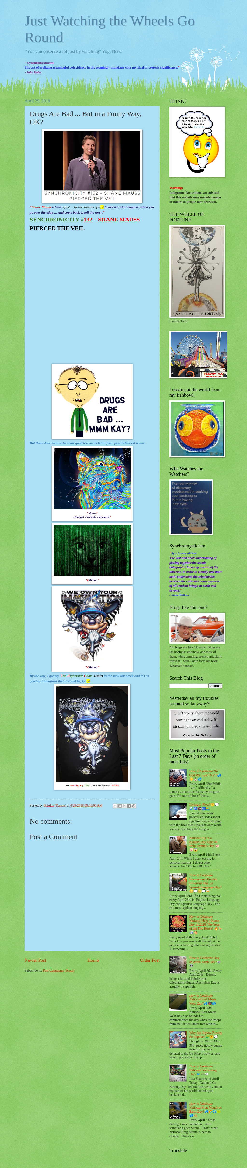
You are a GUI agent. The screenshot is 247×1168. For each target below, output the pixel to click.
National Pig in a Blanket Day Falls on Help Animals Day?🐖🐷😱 (204, 844)
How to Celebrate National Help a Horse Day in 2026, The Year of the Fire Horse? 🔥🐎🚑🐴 (205, 924)
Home (93, 960)
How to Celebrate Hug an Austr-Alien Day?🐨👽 (205, 962)
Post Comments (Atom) (59, 970)
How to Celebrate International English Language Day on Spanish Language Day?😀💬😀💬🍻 (205, 883)
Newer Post (35, 960)
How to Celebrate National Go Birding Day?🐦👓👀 (203, 1070)
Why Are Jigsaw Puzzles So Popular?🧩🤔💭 (205, 1035)
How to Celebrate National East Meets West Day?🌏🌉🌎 (202, 999)
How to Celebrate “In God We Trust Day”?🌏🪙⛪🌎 (205, 775)
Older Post (150, 960)
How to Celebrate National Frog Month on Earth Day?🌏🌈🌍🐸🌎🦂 (205, 1109)
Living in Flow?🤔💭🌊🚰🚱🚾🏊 (204, 806)
